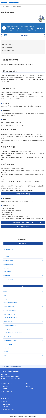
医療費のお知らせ (7, 348)
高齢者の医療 (6, 268)
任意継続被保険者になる (8, 50)
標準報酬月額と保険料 (8, 264)
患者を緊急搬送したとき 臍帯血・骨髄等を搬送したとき (16, 333)
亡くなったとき (6, 329)
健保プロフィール (7, 383)
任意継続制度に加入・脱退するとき (23, 222)
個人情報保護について (8, 409)
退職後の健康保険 (7, 271)
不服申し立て (6, 355)
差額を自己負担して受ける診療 (10, 302)
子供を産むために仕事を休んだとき (11, 325)
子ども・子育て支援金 (8, 279)
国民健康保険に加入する (8, 44)
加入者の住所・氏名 (7, 253)
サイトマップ (6, 401)
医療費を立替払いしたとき (9, 314)
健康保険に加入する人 (8, 249)
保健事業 (5, 389)
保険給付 (5, 291)
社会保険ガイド (6, 386)
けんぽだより (6, 398)
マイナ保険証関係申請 (23, 227)
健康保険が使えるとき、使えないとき (11, 299)
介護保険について (7, 275)
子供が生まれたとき (7, 321)
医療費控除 (5, 351)
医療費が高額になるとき (8, 306)
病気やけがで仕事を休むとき (9, 310)
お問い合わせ (6, 407)
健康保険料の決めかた (8, 260)
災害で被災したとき (7, 344)
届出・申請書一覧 (7, 391)
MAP (17, 377)
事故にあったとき (7, 336)
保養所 (28, 383)
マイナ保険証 (6, 256)
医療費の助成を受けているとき (10, 340)
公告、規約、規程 (7, 404)
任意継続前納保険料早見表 (23, 194)
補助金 (28, 386)
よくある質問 (24, 35)
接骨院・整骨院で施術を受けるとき (11, 318)
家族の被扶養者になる (7, 47)
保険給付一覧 (6, 295)
